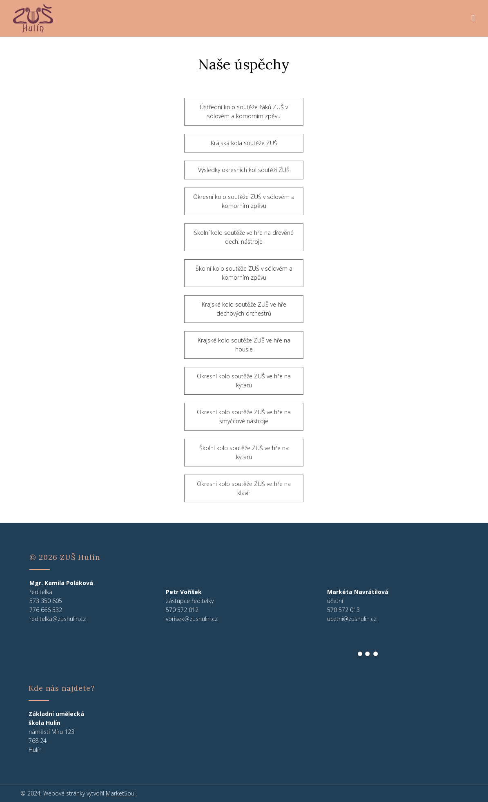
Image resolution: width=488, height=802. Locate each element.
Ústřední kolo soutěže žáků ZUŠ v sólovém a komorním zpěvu (244, 111)
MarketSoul (121, 793)
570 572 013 (343, 610)
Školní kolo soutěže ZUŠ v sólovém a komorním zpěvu (244, 273)
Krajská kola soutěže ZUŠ (244, 143)
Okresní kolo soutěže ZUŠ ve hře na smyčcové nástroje (244, 416)
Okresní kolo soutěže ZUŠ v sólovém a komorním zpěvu (243, 201)
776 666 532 (45, 610)
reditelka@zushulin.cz (57, 619)
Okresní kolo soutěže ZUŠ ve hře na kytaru (244, 380)
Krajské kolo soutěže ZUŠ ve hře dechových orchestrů (244, 308)
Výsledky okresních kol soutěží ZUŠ (244, 170)
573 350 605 (45, 601)
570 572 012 (182, 610)
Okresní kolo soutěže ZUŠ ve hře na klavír (244, 488)
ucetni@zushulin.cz (352, 619)
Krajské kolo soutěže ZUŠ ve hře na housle (244, 344)
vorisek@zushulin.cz (192, 619)
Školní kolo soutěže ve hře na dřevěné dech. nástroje (244, 237)
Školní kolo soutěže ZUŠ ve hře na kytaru (244, 452)
